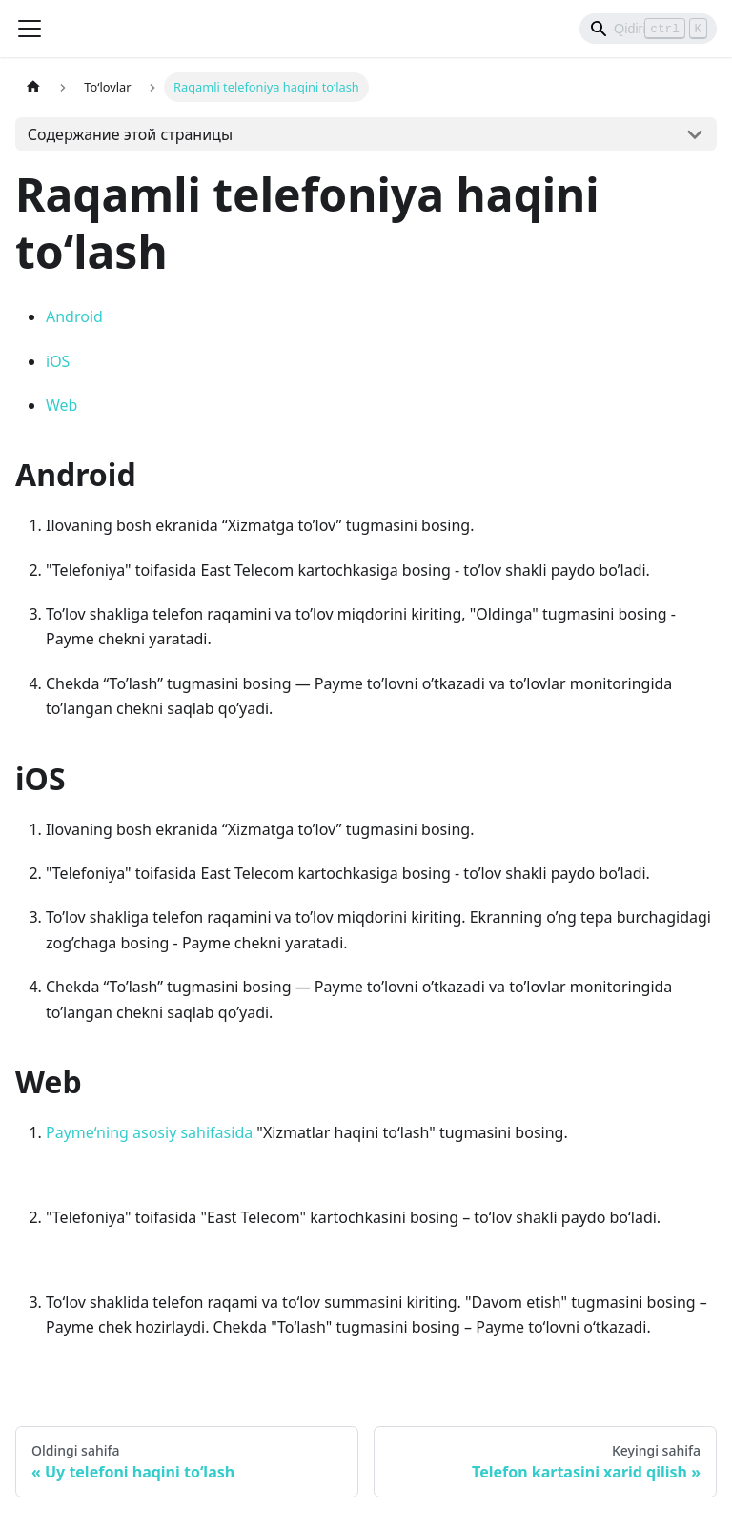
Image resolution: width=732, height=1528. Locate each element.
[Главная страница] (33, 87)
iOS (58, 361)
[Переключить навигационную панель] (29, 28)
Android (74, 316)
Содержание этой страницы (130, 134)
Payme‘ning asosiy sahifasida (149, 1132)
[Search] (648, 28)
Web (61, 405)
